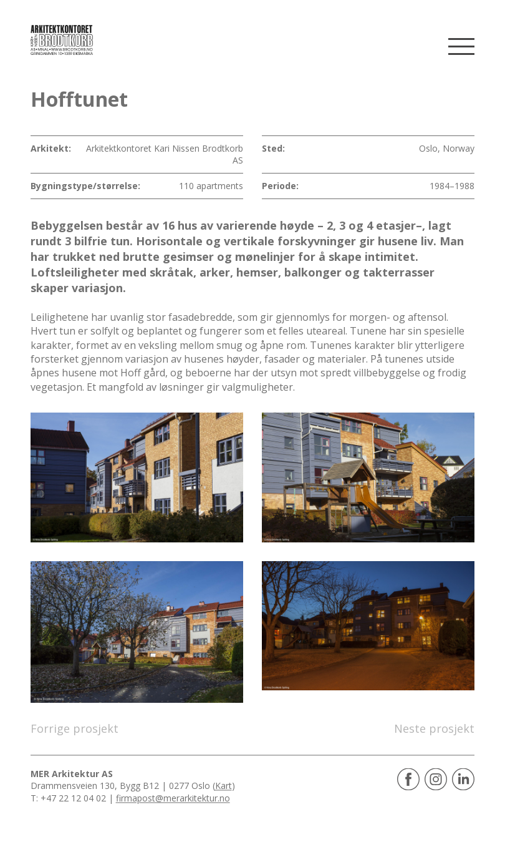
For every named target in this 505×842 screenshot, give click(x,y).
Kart (223, 786)
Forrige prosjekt (74, 728)
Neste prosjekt (434, 728)
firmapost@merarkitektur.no (173, 798)
